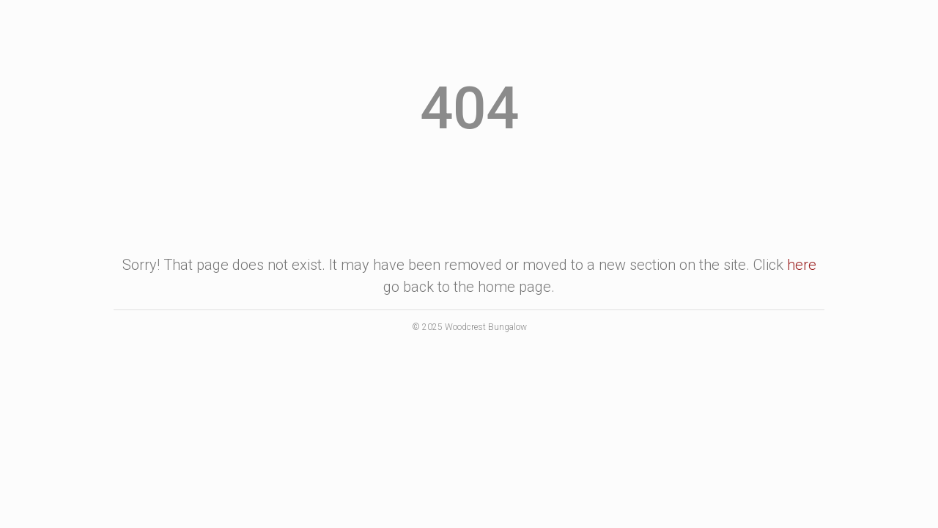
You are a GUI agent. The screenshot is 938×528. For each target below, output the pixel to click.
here (801, 265)
